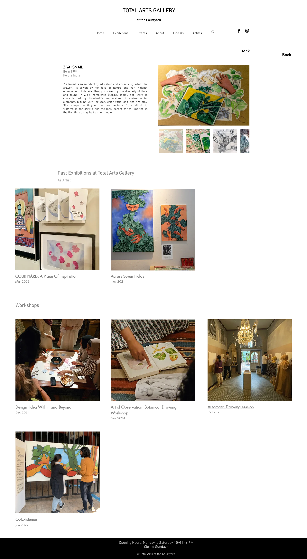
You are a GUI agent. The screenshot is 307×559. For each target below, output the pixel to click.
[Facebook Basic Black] (239, 31)
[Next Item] (242, 95)
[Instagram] (247, 30)
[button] (121, 32)
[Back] (245, 51)
